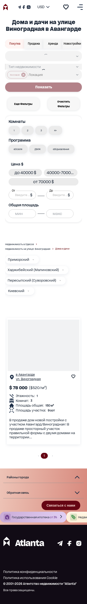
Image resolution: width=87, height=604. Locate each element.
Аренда (53, 43)
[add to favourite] (66, 7)
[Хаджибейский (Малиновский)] (63, 270)
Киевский (16, 291)
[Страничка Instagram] (28, 7)
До (51, 190)
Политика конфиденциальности (30, 572)
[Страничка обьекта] (12, 378)
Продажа (34, 43)
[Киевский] (28, 291)
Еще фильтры (23, 104)
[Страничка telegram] (60, 545)
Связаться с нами (61, 505)
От (13, 190)
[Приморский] (33, 260)
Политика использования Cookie (30, 578)
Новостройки (72, 43)
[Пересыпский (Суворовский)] (60, 280)
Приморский (18, 259)
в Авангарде (25, 374)
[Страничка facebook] (69, 545)
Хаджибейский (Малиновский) (33, 270)
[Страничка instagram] (78, 545)
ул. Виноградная (28, 379)
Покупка (14, 43)
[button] (14, 130)
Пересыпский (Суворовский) (32, 280)
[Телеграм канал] (20, 7)
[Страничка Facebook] (24, 7)
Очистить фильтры (63, 104)
